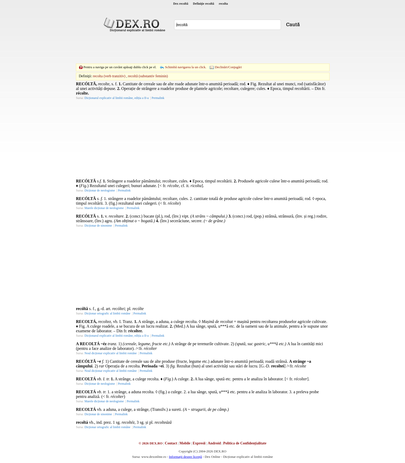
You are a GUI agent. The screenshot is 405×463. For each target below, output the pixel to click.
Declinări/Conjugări (228, 67)
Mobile (185, 443)
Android (214, 443)
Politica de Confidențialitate (244, 443)
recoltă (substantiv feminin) (148, 76)
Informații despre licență (185, 457)
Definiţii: (85, 76)
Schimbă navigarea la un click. (185, 67)
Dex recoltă (180, 3)
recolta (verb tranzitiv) (109, 76)
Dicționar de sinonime (98, 225)
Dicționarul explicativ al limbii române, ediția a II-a (116, 98)
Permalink (158, 98)
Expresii (199, 443)
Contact (171, 443)
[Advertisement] (202, 47)
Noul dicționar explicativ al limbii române (110, 353)
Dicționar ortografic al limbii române (107, 313)
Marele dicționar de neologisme (104, 208)
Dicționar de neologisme (99, 190)
